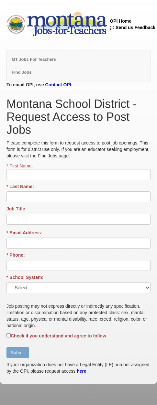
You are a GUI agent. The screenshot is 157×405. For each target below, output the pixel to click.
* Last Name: (20, 186)
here (81, 371)
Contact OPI (58, 84)
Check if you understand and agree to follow (58, 335)
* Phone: (15, 255)
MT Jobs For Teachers (34, 59)
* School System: (24, 277)
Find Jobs (21, 72)
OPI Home (120, 21)
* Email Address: (24, 232)
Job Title (15, 208)
